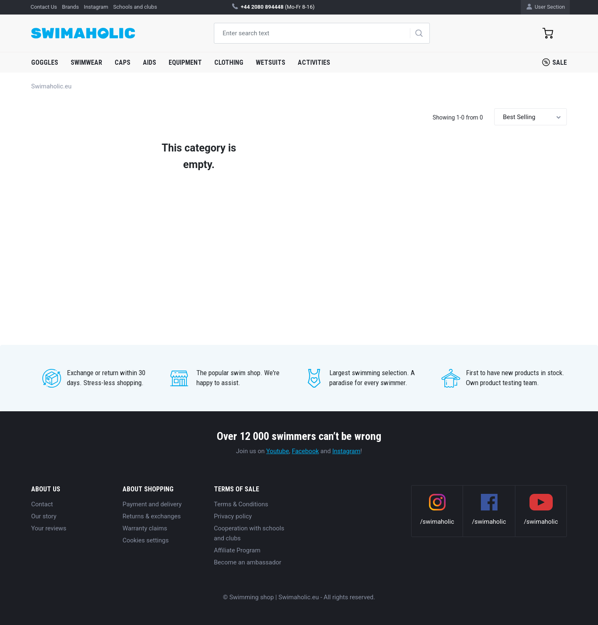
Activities (314, 62)
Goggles (44, 62)
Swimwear (86, 62)
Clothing (228, 62)
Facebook (305, 451)
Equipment (185, 62)
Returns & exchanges (152, 516)
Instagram (346, 451)
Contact (42, 504)
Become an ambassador (247, 562)
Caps (122, 62)
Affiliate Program (237, 550)
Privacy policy (233, 516)
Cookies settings (146, 540)
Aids (149, 62)
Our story (43, 516)
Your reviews (48, 528)
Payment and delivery (152, 504)
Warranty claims (145, 528)
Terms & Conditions (241, 504)
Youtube (277, 451)
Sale (554, 62)
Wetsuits (270, 62)
